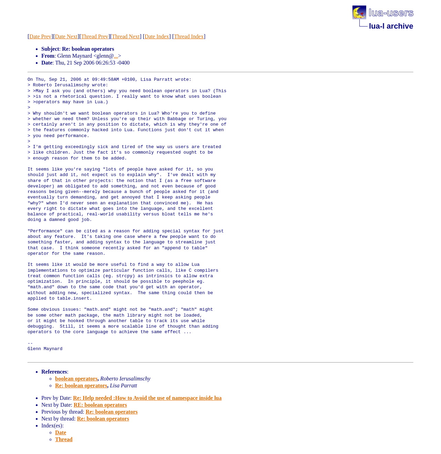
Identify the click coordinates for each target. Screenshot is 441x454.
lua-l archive (391, 26)
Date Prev (40, 36)
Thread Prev (94, 36)
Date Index (157, 36)
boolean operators (76, 378)
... (116, 56)
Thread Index (189, 36)
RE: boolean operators (100, 405)
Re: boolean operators (81, 385)
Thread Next (126, 36)
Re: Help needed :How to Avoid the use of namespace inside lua (147, 398)
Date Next (66, 36)
